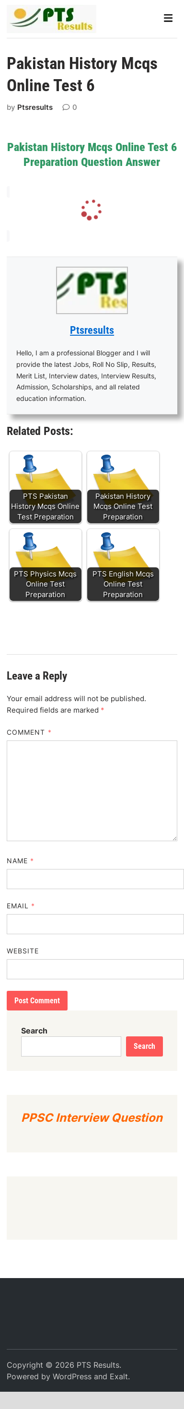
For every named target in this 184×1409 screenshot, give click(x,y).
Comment (29, 732)
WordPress (72, 1376)
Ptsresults (35, 107)
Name (20, 861)
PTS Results (98, 1365)
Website (23, 951)
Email (21, 906)
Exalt (119, 1376)
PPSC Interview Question (91, 1118)
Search (34, 1030)
